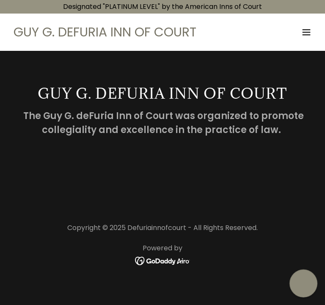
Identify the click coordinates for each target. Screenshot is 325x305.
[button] (306, 32)
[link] (105, 34)
